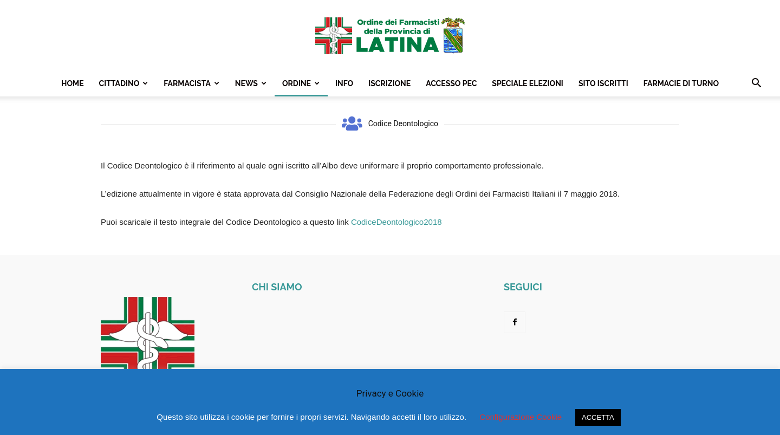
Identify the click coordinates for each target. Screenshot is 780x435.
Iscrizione (389, 83)
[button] (756, 84)
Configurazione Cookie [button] (520, 416)
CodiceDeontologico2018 (396, 221)
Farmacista (191, 83)
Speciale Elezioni (527, 83)
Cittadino (123, 83)
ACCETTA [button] (598, 417)
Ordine (301, 83)
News (250, 83)
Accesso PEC (451, 83)
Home (72, 83)
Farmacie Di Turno (681, 83)
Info (344, 83)
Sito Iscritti (603, 83)
